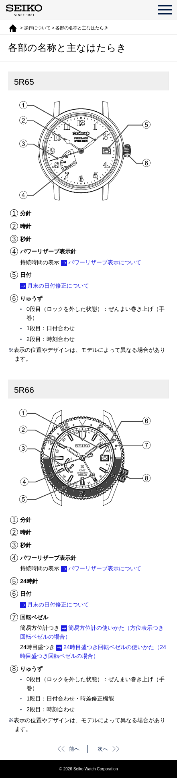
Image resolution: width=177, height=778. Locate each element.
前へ (74, 749)
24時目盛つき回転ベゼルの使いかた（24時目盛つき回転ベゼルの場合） (93, 651)
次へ (103, 749)
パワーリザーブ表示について (104, 262)
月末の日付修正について (58, 285)
